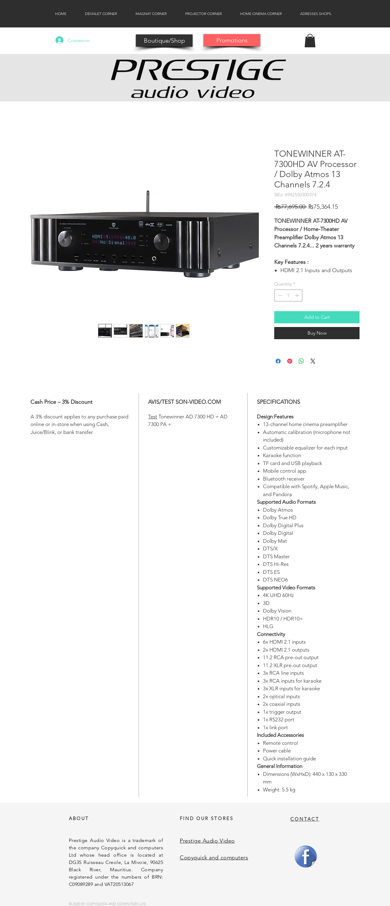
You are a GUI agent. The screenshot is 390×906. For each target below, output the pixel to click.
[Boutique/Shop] (164, 40)
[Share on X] (313, 361)
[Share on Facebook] (278, 361)
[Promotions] (232, 40)
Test (152, 417)
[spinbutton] (288, 295)
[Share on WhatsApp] (301, 361)
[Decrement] (279, 295)
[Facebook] (305, 856)
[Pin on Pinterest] (289, 361)
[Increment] (297, 295)
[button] (310, 40)
